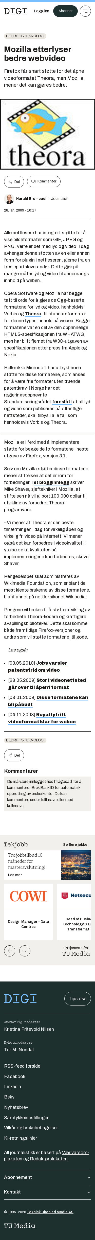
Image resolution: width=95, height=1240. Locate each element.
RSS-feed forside (22, 1066)
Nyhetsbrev (16, 1107)
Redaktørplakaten (49, 1158)
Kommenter (43, 181)
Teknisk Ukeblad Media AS (50, 1212)
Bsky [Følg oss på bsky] (9, 1096)
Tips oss (78, 998)
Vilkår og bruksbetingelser (31, 1127)
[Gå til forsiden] (15, 11)
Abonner (65, 11)
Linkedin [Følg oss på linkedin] (12, 1086)
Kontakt (47, 1192)
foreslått (62, 401)
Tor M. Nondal (19, 1049)
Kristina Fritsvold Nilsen (29, 1029)
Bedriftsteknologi (25, 36)
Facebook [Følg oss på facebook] (14, 1076)
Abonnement (47, 1177)
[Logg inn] (41, 11)
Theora (33, 313)
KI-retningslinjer (20, 1138)
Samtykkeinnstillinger (26, 1117)
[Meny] (85, 11)
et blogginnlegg (51, 482)
